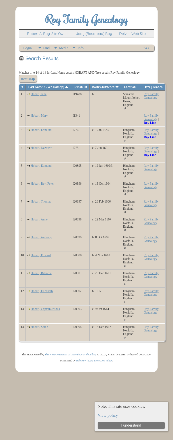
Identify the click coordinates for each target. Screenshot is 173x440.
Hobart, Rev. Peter (42, 183)
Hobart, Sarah (39, 327)
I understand (131, 425)
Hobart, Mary (39, 115)
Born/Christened (105, 87)
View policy (108, 415)
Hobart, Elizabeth (42, 291)
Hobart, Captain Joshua (45, 309)
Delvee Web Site (132, 33)
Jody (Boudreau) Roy (94, 33)
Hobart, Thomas (41, 201)
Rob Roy (81, 360)
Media (63, 48)
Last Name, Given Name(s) (48, 87)
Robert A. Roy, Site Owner (48, 33)
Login (27, 48)
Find (46, 48)
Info (81, 48)
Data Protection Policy (100, 360)
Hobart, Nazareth (41, 148)
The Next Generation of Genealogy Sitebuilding (70, 354)
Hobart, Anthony (41, 237)
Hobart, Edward (41, 255)
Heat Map (28, 79)
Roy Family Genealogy (151, 95)
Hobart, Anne (39, 219)
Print (146, 48)
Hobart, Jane (38, 94)
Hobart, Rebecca (41, 273)
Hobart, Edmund (41, 130)
